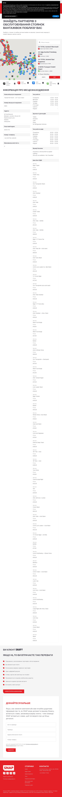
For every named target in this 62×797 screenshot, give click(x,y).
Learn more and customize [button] (10, 16)
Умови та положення (8, 776)
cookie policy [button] (25, 6)
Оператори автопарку (30, 778)
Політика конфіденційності (32, 744)
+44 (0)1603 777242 (44, 773)
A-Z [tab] (54, 77)
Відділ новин (28, 771)
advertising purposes (48, 8)
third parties (24, 7)
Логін (26, 776)
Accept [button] (55, 16)
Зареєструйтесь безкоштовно (13, 691)
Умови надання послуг (11, 745)
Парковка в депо (29, 785)
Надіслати (11, 750)
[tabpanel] (49, 57)
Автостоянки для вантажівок (29, 782)
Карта (26, 769)
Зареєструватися (29, 774)
